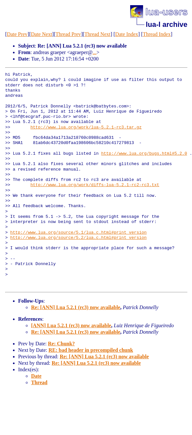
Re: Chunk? (61, 343)
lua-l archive (166, 24)
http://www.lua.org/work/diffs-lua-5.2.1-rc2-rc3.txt (94, 185)
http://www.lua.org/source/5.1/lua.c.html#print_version (78, 233)
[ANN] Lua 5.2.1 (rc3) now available (71, 325)
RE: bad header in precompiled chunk (91, 350)
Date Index (126, 34)
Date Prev (17, 34)
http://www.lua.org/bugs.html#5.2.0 (144, 154)
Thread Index (157, 34)
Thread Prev (68, 34)
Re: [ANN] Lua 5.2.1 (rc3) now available (75, 307)
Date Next (41, 34)
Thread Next (97, 34)
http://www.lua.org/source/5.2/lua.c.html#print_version (78, 238)
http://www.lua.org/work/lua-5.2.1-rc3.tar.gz (85, 127)
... (94, 52)
